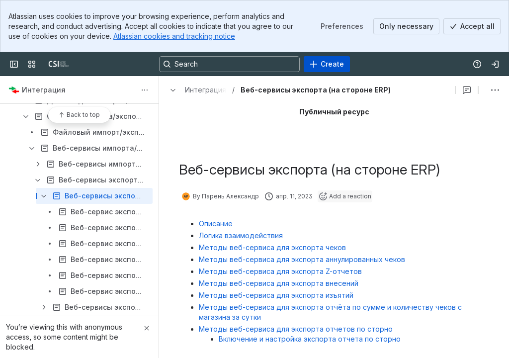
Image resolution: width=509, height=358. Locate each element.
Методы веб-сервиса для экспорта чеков (272, 247)
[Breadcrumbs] (195, 90)
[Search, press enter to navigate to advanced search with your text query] (229, 64)
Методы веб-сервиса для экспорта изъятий (276, 295)
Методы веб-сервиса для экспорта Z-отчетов (280, 271)
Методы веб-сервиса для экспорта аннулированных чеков (302, 259)
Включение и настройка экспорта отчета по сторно (310, 339)
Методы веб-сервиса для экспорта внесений (278, 283)
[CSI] (59, 64)
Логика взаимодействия (241, 235)
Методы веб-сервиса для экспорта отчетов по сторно (296, 329)
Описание (216, 223)
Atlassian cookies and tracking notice (174, 36)
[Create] (327, 64)
